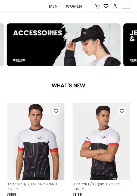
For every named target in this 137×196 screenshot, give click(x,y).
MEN (53, 12)
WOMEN (74, 12)
